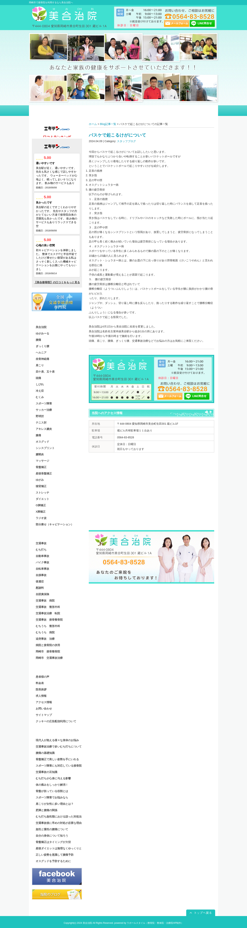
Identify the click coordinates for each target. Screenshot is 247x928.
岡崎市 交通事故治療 (49, 657)
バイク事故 (42, 562)
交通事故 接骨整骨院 (49, 619)
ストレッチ (42, 492)
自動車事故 (42, 556)
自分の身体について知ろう (52, 835)
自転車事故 (42, 568)
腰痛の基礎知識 (45, 752)
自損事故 (41, 575)
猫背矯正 (41, 486)
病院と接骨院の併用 (48, 645)
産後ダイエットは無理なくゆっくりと (59, 848)
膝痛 (38, 435)
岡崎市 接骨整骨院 (48, 651)
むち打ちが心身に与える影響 (53, 778)
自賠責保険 (42, 594)
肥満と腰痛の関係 (46, 810)
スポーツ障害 (44, 403)
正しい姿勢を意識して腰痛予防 (55, 854)
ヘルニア (41, 352)
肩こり (40, 365)
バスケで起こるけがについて (117, 135)
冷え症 (40, 390)
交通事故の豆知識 (46, 772)
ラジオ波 (41, 518)
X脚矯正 (41, 511)
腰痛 (38, 339)
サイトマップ (44, 714)
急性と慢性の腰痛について (52, 829)
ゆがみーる (42, 333)
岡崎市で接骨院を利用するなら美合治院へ (51, 2)
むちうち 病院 (45, 632)
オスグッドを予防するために (53, 861)
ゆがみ (40, 479)
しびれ (40, 384)
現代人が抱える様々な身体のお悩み (57, 740)
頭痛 (38, 378)
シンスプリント (45, 448)
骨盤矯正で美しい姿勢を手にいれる (57, 759)
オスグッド (42, 441)
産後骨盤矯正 (44, 473)
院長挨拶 (41, 689)
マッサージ (42, 460)
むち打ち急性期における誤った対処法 (59, 816)
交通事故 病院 (45, 600)
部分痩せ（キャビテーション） (55, 524)
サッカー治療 (44, 409)
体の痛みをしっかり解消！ (52, 784)
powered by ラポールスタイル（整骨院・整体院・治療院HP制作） (148, 923)
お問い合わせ (44, 708)
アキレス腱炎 (44, 428)
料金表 (40, 683)
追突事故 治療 (45, 638)
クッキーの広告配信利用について (56, 721)
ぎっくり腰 (42, 346)
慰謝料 (40, 587)
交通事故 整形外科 (48, 606)
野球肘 (40, 416)
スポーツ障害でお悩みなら (52, 797)
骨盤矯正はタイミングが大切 (53, 842)
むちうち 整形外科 (48, 626)
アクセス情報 (44, 702)
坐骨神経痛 (42, 358)
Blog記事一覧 (108, 124)
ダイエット (42, 498)
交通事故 (41, 543)
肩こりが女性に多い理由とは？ (55, 803)
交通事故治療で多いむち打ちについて (59, 746)
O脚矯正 (41, 505)
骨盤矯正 (41, 467)
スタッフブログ (126, 141)
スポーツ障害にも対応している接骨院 (59, 765)
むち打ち (41, 549)
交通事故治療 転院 (48, 613)
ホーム (93, 124)
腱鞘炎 (40, 454)
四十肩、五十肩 (45, 371)
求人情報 (41, 695)
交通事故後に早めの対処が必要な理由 (59, 822)
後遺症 (40, 581)
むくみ (40, 397)
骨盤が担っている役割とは (52, 791)
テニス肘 (41, 422)
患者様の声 (42, 676)
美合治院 (41, 327)
